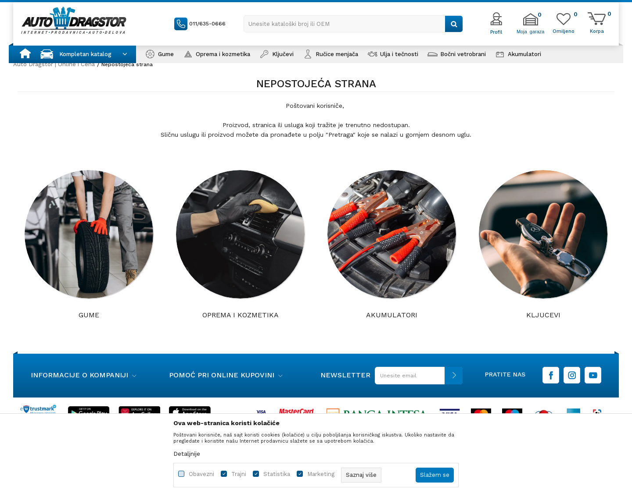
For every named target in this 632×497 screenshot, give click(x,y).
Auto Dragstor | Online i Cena (54, 64)
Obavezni (201, 474)
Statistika (276, 474)
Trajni (238, 474)
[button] (353, 23)
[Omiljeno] (564, 30)
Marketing (320, 474)
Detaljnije (186, 453)
